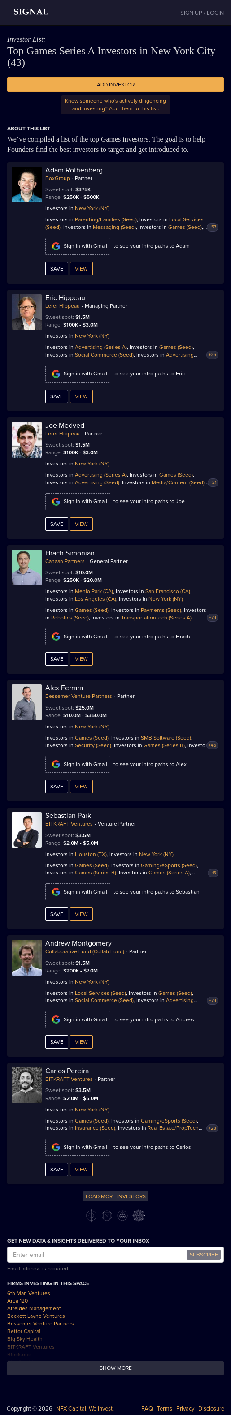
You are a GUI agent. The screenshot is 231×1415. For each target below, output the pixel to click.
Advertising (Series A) (101, 347)
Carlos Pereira (67, 1071)
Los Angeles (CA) (95, 599)
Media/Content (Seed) (178, 482)
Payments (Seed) (161, 610)
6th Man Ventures (28, 1293)
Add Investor (116, 85)
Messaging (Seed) (114, 227)
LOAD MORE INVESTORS (116, 1196)
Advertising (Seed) (97, 482)
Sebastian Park (68, 815)
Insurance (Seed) (95, 1128)
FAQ (147, 1408)
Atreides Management (34, 1308)
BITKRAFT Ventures (69, 824)
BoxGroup (57, 178)
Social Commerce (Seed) (104, 355)
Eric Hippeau (65, 297)
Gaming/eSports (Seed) (169, 865)
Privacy (185, 1408)
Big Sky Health (25, 1339)
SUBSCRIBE (204, 1255)
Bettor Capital (23, 1331)
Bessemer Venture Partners (78, 696)
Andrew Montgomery (78, 943)
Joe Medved (64, 425)
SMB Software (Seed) (166, 738)
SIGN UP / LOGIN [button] (202, 13)
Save (56, 269)
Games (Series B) (164, 745)
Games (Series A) (169, 872)
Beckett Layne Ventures (36, 1316)
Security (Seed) (93, 745)
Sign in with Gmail (77, 246)
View (81, 269)
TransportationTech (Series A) (156, 618)
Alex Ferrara (64, 688)
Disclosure (211, 1408)
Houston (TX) (91, 854)
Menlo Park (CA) (94, 591)
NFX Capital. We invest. (85, 1408)
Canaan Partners (65, 561)
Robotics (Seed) (70, 618)
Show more (116, 1368)
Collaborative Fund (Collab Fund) (84, 951)
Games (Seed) (185, 227)
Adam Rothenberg (74, 170)
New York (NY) (92, 208)
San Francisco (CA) (167, 591)
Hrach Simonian (70, 553)
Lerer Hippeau (62, 306)
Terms (164, 1408)
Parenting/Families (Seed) (106, 219)
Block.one (19, 1354)
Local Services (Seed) (100, 993)
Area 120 (17, 1301)
